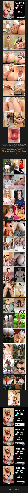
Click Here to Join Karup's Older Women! (14, 152)
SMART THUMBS (17, 405)
